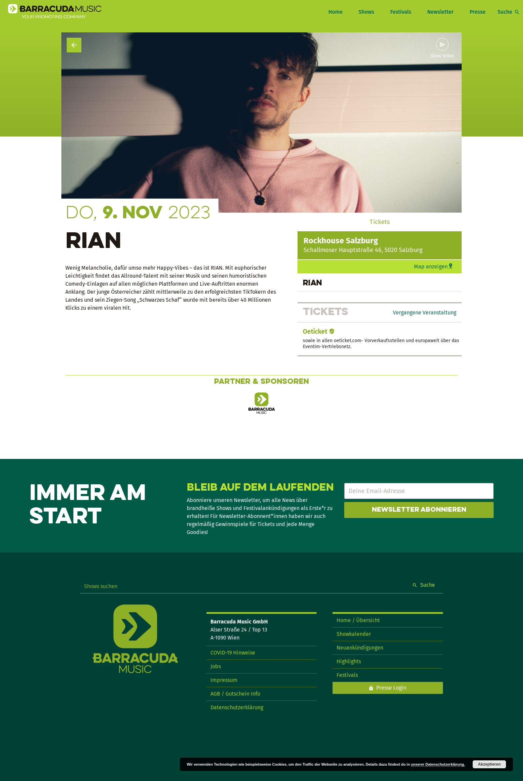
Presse (478, 12)
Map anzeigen (431, 266)
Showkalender (354, 634)
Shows (366, 12)
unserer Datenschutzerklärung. (438, 764)
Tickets (380, 222)
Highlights (349, 661)
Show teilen (442, 56)
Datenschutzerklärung (236, 707)
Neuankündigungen (360, 647)
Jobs (215, 666)
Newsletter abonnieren (419, 510)
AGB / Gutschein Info (235, 694)
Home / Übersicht (358, 620)
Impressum (223, 680)
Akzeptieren (489, 764)
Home (335, 12)
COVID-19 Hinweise (232, 652)
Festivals (400, 12)
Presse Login (391, 688)
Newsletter (440, 12)
